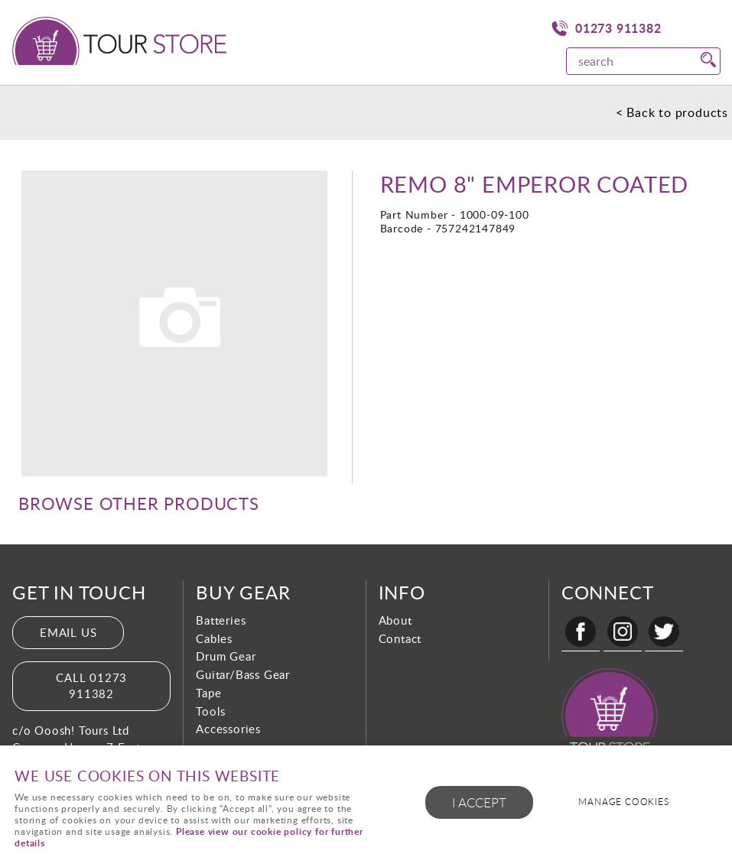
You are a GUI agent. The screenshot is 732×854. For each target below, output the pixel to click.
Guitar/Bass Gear (243, 674)
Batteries (221, 620)
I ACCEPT (479, 802)
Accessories (228, 728)
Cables (214, 638)
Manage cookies (623, 801)
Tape (208, 692)
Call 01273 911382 (91, 686)
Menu (705, 27)
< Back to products (672, 112)
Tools (211, 711)
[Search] (628, 61)
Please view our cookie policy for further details (189, 837)
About (395, 620)
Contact (400, 638)
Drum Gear (225, 656)
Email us (68, 632)
